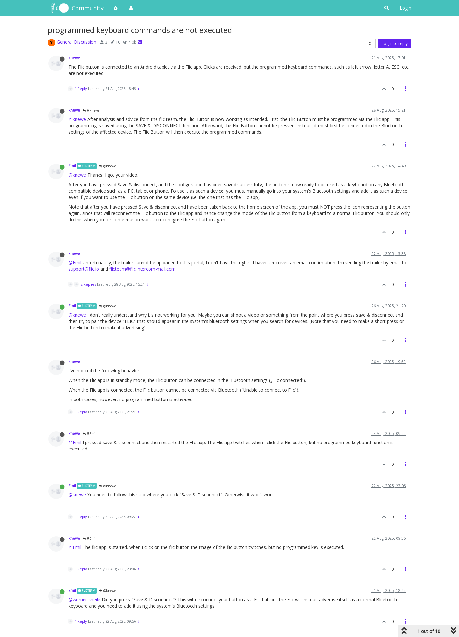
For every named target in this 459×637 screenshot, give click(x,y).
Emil (72, 165)
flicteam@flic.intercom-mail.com (142, 269)
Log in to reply (395, 43)
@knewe (91, 110)
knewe (74, 57)
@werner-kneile (84, 600)
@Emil (75, 263)
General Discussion (76, 42)
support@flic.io (84, 269)
